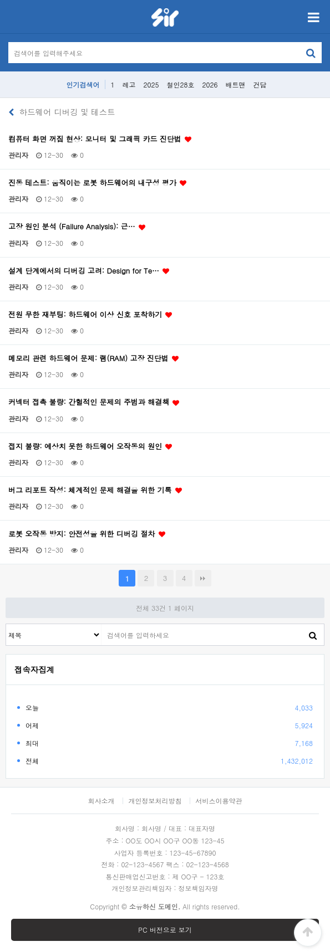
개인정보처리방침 (155, 800)
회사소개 (101, 800)
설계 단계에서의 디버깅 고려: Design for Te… (89, 271)
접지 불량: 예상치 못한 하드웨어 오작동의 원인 (90, 446)
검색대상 (6, 624)
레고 (128, 84)
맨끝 (203, 578)
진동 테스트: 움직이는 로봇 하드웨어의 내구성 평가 (97, 183)
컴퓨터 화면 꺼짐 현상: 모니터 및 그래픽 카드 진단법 (100, 139)
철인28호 (181, 84)
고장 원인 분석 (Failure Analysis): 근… (77, 226)
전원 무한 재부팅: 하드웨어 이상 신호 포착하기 (90, 315)
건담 (260, 84)
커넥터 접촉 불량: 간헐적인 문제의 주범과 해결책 (94, 402)
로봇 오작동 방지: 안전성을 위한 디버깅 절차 (87, 534)
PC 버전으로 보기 (164, 929)
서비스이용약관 (219, 800)
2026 (210, 84)
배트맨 (236, 84)
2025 (151, 84)
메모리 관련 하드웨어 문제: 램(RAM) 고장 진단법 (94, 358)
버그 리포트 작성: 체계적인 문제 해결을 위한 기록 (95, 490)
